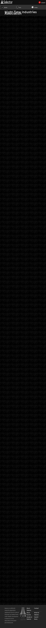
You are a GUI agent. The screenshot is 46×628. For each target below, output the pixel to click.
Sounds (5, 7)
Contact (36, 608)
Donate (43, 2)
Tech (20, 7)
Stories (36, 7)
